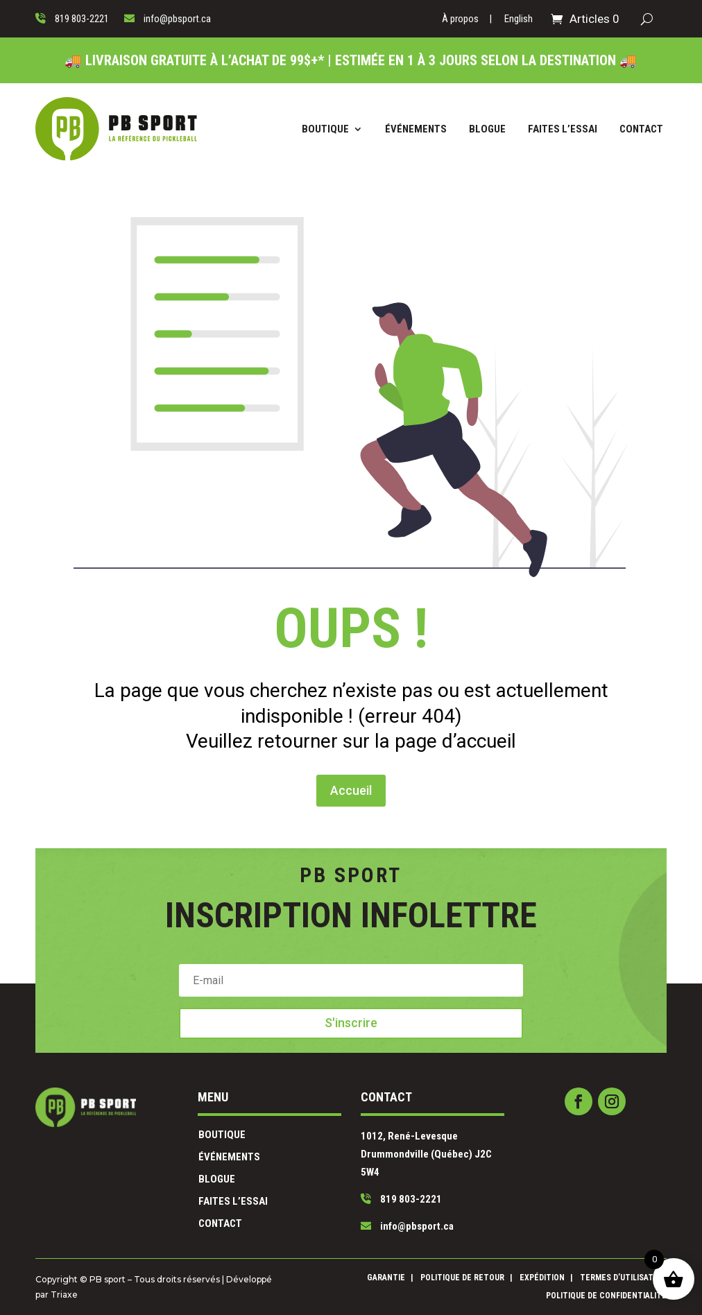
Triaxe (194, 1290)
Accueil (351, 738)
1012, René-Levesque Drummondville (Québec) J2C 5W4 (391, 1158)
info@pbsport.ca (381, 1197)
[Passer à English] (518, 21)
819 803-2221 (378, 1182)
